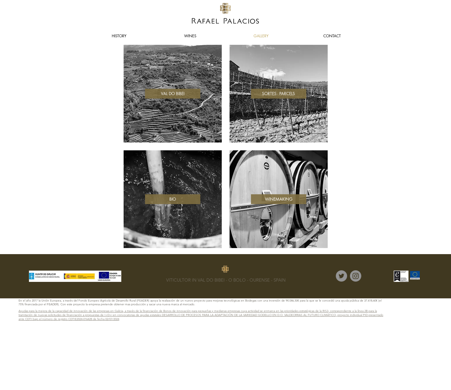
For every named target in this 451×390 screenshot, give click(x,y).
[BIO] (172, 199)
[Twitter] (341, 276)
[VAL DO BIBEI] (172, 94)
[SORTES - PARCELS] (278, 94)
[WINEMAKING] (278, 199)
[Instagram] (355, 276)
